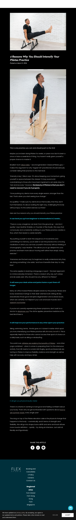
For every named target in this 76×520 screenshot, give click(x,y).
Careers (31, 478)
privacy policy (20, 512)
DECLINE (55, 515)
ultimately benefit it (52, 331)
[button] (33, 448)
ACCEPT (67, 515)
